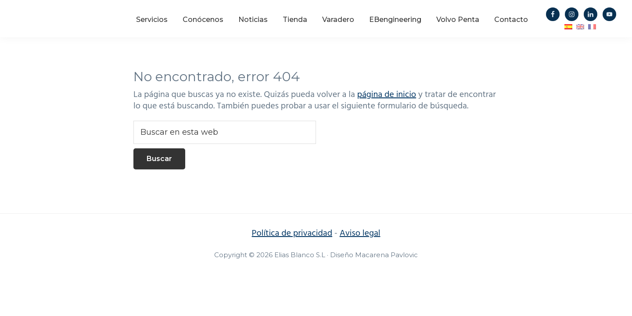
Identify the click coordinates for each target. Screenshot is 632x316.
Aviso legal (360, 233)
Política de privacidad (292, 233)
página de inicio (386, 95)
